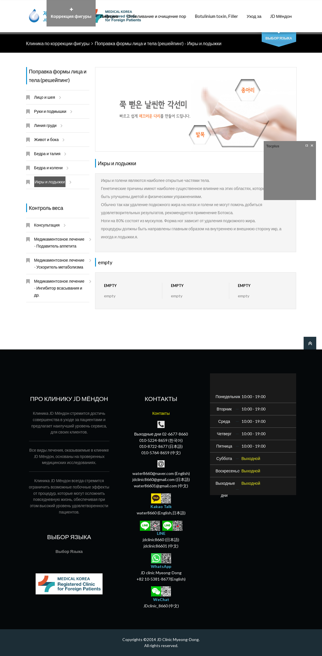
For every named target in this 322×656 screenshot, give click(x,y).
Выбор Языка (278, 38)
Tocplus (272, 146)
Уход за (254, 13)
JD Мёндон (281, 13)
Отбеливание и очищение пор (156, 13)
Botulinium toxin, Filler (216, 13)
